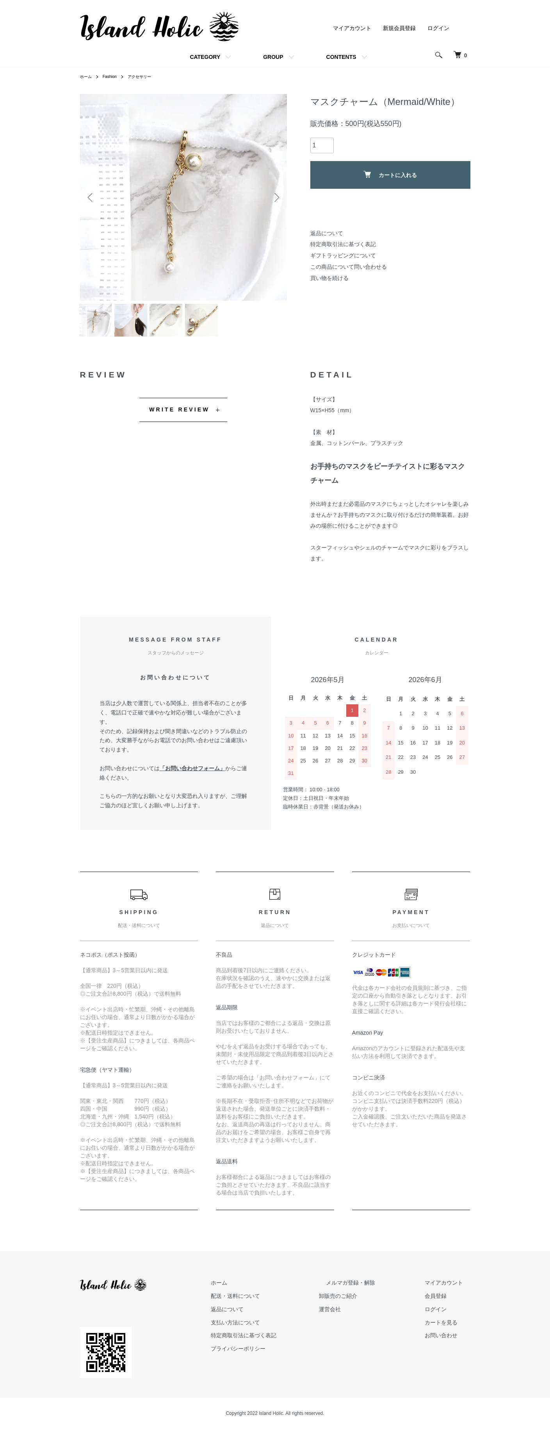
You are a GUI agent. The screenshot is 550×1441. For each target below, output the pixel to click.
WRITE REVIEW (179, 416)
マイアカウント (352, 28)
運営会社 (359, 1315)
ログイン (438, 28)
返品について (326, 233)
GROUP (273, 57)
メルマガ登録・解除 (372, 1289)
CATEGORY (205, 57)
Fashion (113, 76)
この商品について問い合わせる (348, 267)
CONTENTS (341, 57)
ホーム (87, 76)
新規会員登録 (399, 28)
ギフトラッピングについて (343, 255)
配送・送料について (271, 1302)
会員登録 (443, 1302)
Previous (92, 197)
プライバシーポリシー (274, 1355)
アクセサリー (147, 76)
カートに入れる (390, 174)
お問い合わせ (448, 1341)
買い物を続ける (329, 278)
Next (275, 197)
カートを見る (448, 1329)
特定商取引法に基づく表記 (343, 244)
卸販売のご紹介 (367, 1302)
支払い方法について (271, 1329)
